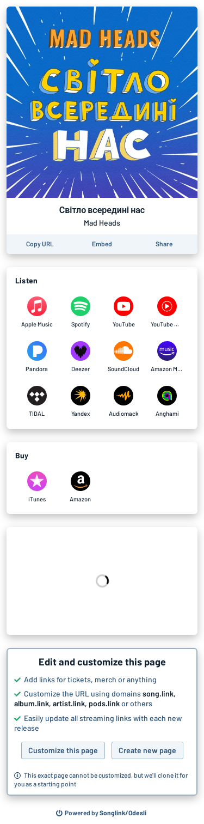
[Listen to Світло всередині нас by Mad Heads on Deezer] (80, 357)
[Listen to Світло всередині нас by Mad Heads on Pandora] (37, 357)
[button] (102, 722)
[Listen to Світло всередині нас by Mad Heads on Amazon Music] (167, 357)
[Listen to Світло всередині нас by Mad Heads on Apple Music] (37, 312)
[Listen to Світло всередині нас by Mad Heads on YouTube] (124, 312)
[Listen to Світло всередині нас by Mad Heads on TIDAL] (37, 401)
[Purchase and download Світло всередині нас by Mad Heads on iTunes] (37, 487)
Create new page (147, 750)
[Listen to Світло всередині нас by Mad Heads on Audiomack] (124, 401)
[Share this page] (164, 244)
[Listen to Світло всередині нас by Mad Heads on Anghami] (167, 401)
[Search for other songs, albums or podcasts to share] (101, 813)
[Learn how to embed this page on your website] (102, 244)
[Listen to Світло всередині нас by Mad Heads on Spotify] (80, 312)
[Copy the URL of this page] (40, 244)
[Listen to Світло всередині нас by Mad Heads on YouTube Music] (167, 312)
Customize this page (63, 750)
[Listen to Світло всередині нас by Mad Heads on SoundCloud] (124, 357)
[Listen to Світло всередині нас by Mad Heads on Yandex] (80, 401)
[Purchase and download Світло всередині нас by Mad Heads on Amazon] (80, 487)
